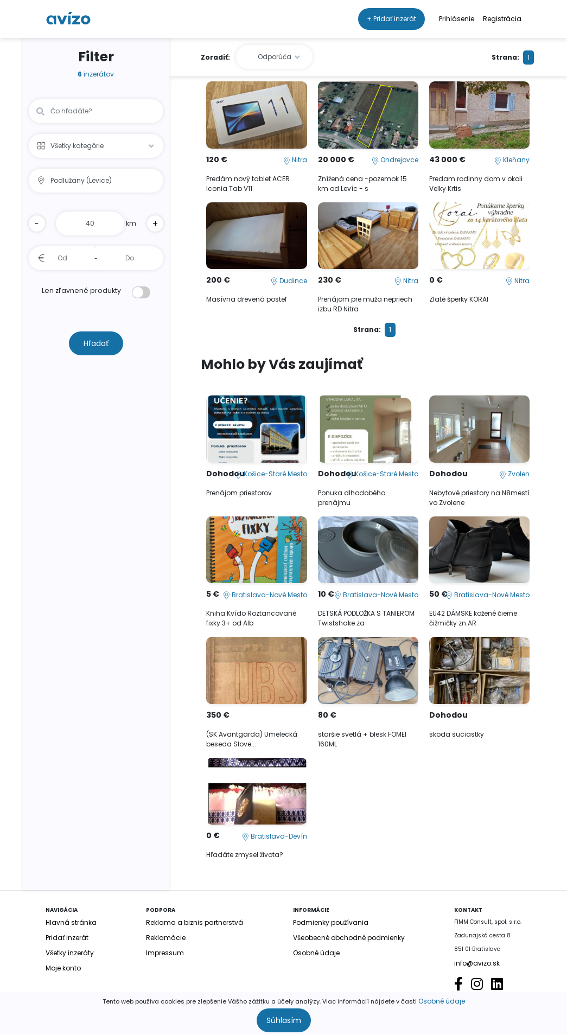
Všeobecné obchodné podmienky (349, 937)
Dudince (289, 280)
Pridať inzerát (67, 937)
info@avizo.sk (477, 963)
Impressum (165, 952)
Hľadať (96, 343)
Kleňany (512, 159)
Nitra (295, 159)
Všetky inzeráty (70, 952)
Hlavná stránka (71, 922)
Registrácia (502, 18)
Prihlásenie (456, 18)
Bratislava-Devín (274, 836)
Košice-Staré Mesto (271, 473)
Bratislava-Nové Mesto (265, 594)
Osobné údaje (441, 1001)
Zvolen (514, 473)
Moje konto (63, 968)
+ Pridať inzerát (391, 18)
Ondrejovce (395, 159)
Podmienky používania (330, 922)
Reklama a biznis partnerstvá (194, 922)
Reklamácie (166, 937)
